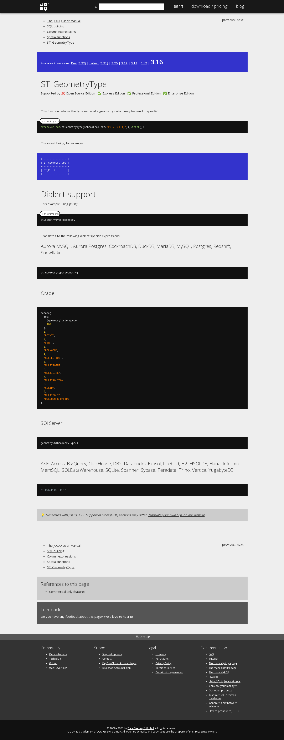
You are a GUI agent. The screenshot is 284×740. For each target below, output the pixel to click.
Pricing (209, 6)
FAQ (211, 654)
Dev (74, 63)
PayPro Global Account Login (119, 663)
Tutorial (213, 658)
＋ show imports (49, 121)
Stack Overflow (58, 668)
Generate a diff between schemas (223, 704)
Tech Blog (55, 658)
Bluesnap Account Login (116, 668)
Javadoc (213, 677)
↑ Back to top (142, 636)
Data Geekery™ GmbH (141, 728)
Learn (177, 6)
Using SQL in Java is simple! (225, 681)
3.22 (82, 63)
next (240, 20)
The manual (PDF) (219, 672)
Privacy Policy (163, 663)
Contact (107, 658)
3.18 (134, 63)
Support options (112, 654)
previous (228, 20)
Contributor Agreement (169, 672)
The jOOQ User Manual (64, 21)
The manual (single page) (223, 663)
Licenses (161, 654)
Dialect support (68, 194)
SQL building (55, 26)
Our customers (58, 654)
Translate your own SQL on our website (176, 515)
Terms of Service (165, 668)
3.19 (124, 63)
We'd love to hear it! (118, 616)
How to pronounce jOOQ (224, 711)
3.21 (104, 63)
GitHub (53, 663)
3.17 (144, 63)
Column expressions (61, 31)
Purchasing (162, 658)
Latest (94, 63)
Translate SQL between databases (222, 696)
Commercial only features (67, 591)
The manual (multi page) (223, 668)
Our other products (220, 690)
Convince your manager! (223, 686)
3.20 (115, 63)
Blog (240, 6)
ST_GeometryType (60, 42)
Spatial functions (58, 37)
